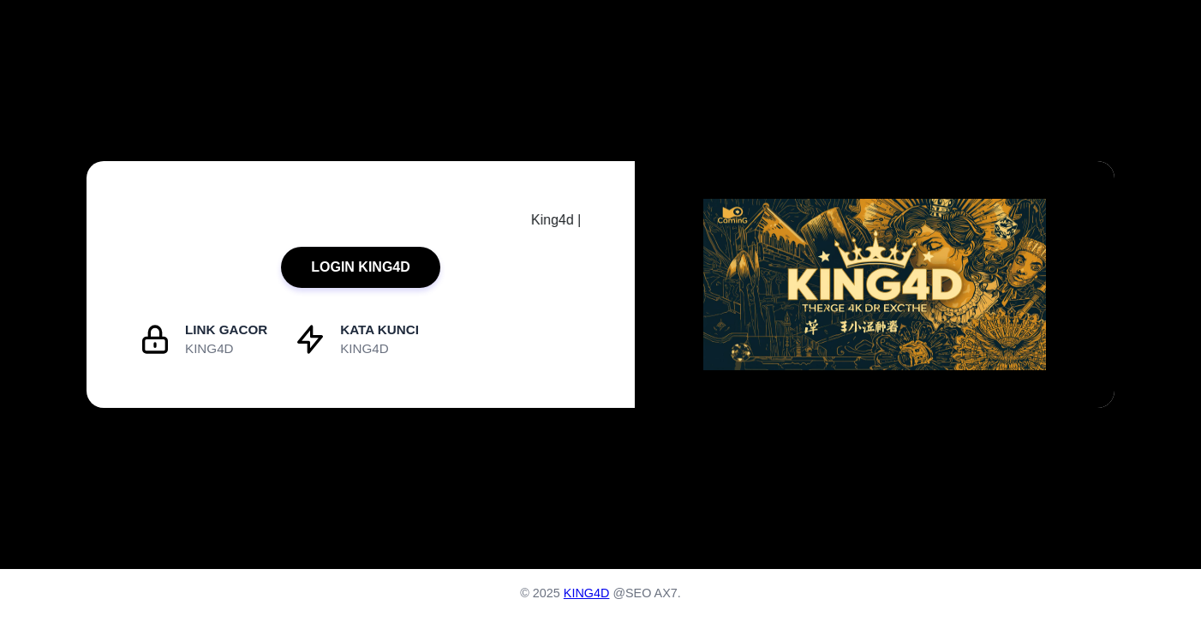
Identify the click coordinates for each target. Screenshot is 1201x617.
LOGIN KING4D (360, 267)
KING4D (587, 593)
